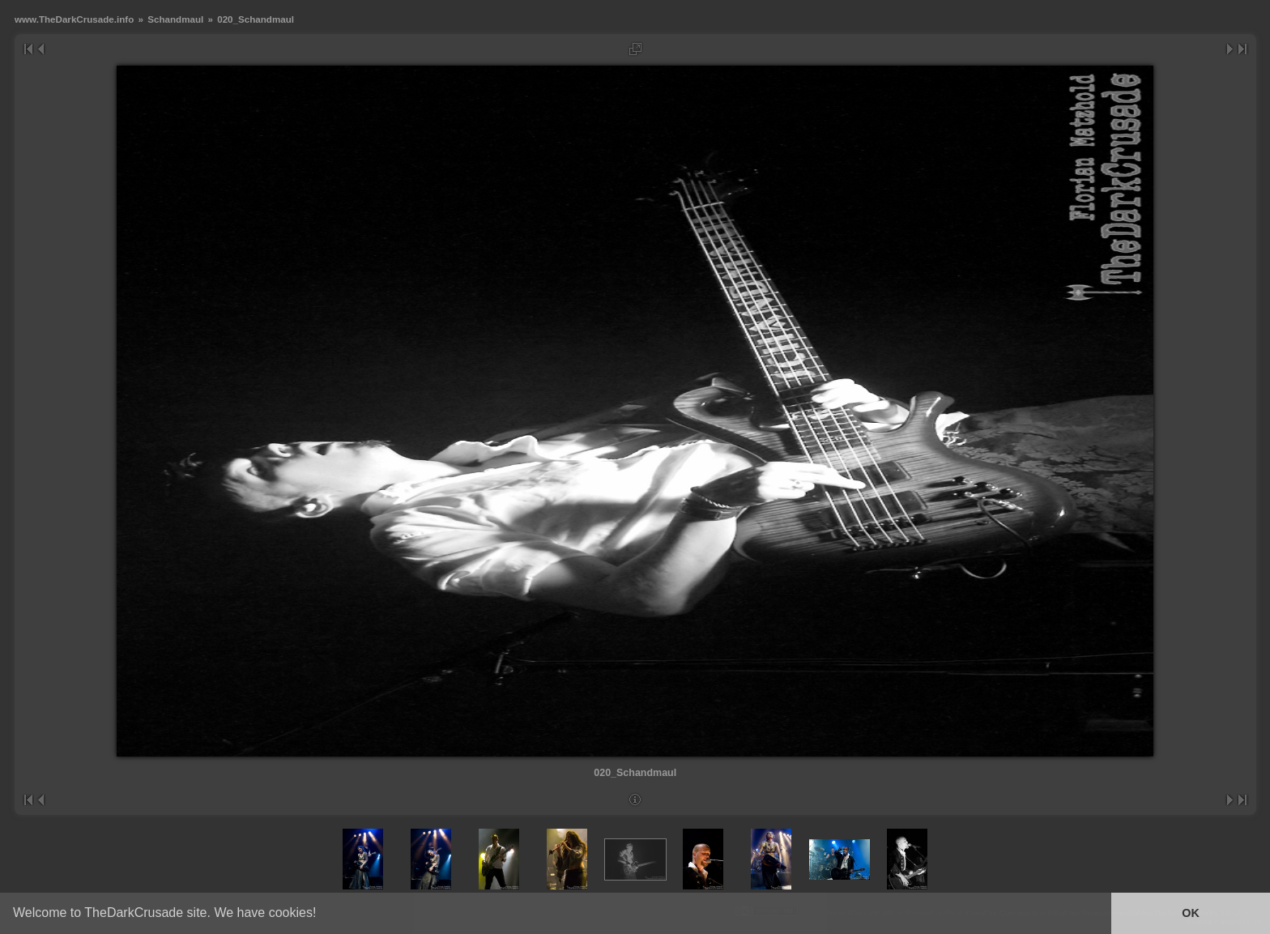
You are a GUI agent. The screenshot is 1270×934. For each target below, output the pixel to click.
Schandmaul (175, 19)
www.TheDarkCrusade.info (74, 19)
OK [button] (1191, 912)
